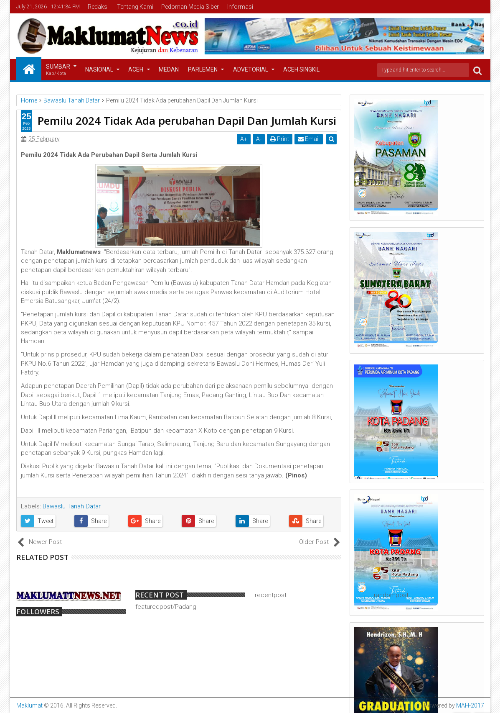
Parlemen (203, 69)
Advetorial (250, 69)
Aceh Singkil (301, 69)
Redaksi (98, 6)
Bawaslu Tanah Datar (72, 506)
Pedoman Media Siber (190, 6)
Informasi (240, 6)
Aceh (135, 69)
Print (280, 139)
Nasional (99, 69)
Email (309, 139)
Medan (169, 69)
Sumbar (58, 70)
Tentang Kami (135, 6)
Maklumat (29, 705)
